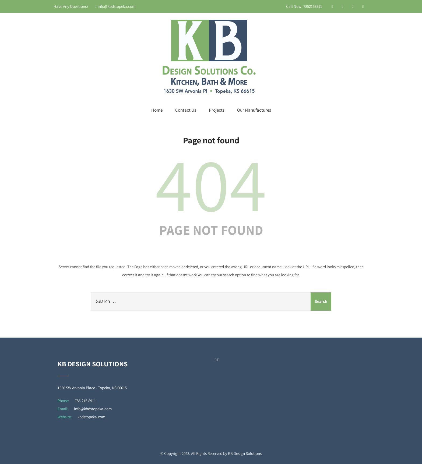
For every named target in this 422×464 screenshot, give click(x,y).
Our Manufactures (254, 110)
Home (157, 110)
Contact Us (185, 110)
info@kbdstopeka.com (115, 6)
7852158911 (312, 6)
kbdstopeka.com (91, 416)
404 (211, 183)
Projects (216, 110)
